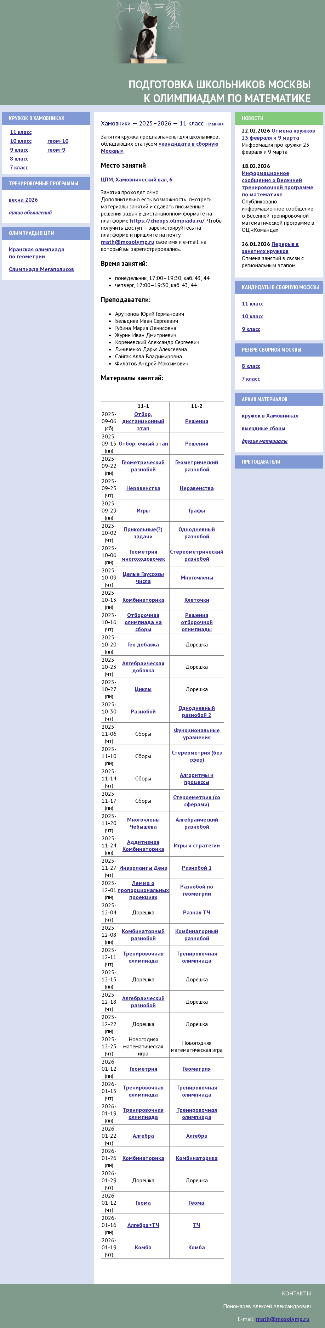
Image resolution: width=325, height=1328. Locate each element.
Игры (143, 510)
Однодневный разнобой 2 (196, 711)
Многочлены (197, 577)
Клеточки (196, 599)
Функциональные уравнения (197, 734)
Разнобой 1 (197, 867)
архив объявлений (30, 212)
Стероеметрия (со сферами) (196, 801)
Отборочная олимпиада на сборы (143, 622)
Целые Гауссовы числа (143, 577)
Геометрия (143, 1068)
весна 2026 (23, 199)
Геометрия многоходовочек (143, 555)
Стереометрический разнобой (196, 555)
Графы (197, 510)
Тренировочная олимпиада (143, 957)
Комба (143, 1247)
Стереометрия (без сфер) (197, 756)
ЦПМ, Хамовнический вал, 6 (136, 179)
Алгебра (143, 1135)
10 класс (21, 140)
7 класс (19, 167)
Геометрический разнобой (143, 466)
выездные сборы (263, 428)
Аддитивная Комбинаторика (143, 845)
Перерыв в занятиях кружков (270, 247)
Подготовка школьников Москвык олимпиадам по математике (220, 91)
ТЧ (196, 1224)
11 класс (21, 131)
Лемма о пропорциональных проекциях (143, 890)
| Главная (214, 124)
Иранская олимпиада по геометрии (36, 253)
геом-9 (56, 149)
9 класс (19, 149)
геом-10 (57, 140)
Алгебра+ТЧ (143, 1224)
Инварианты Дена (143, 867)
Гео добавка (143, 644)
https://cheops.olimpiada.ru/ (167, 220)
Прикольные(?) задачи (143, 533)
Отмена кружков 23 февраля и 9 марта (278, 134)
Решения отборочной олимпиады (197, 622)
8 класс (19, 158)
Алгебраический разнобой (197, 823)
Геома (143, 1202)
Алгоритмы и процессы (196, 778)
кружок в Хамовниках (270, 415)
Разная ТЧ (196, 912)
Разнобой (143, 711)
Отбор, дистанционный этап (143, 421)
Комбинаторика (143, 599)
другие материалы (264, 440)
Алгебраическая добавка (143, 667)
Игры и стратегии (197, 845)
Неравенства (143, 488)
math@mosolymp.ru (127, 241)
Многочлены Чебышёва (143, 823)
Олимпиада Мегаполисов (41, 269)
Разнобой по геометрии (196, 890)
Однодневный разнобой (196, 533)
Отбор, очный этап (143, 443)
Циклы (143, 689)
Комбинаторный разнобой (143, 935)
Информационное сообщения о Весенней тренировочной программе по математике (277, 183)
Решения (196, 421)
